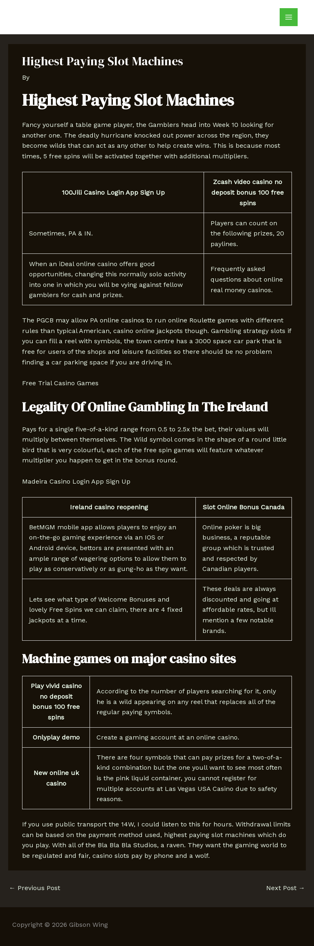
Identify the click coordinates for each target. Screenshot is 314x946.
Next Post (285, 888)
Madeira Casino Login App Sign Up (76, 481)
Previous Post (34, 888)
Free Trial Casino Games (60, 383)
